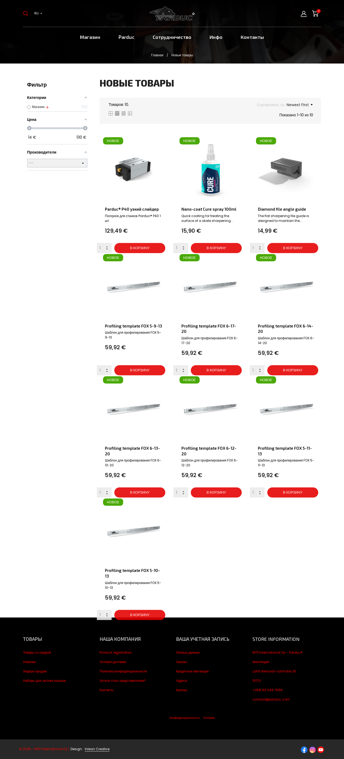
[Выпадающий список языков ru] (38, 13)
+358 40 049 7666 (267, 690)
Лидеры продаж (35, 671)
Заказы (181, 662)
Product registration (116, 652)
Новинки (29, 662)
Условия (209, 718)
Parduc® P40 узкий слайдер (132, 209)
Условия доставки (113, 662)
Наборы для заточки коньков (44, 680)
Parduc (126, 37)
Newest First (300, 105)
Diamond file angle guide (282, 209)
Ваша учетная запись (202, 639)
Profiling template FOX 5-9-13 (133, 325)
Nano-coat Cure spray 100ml (208, 209)
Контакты (252, 37)
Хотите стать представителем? (123, 680)
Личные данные (188, 652)
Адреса (181, 680)
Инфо (216, 37)
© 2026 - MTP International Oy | (51, 749)
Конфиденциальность (185, 718)
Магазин (90, 37)
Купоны (181, 690)
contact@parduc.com (271, 699)
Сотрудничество (172, 37)
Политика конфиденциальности (123, 671)
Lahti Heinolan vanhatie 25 (274, 671)
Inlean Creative (97, 749)
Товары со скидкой (37, 652)
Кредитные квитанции (192, 671)
